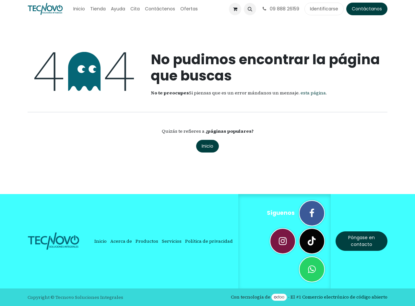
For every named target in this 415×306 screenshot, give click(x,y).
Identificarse (324, 9)
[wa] (312, 269)
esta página (313, 93)
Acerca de (121, 241)
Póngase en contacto (361, 241)
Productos (147, 241)
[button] (250, 9)
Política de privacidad (209, 241)
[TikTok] (312, 241)
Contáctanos (367, 9)
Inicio (207, 146)
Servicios (172, 241)
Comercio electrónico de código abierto (344, 297)
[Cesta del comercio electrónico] (235, 9)
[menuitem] (79, 9)
